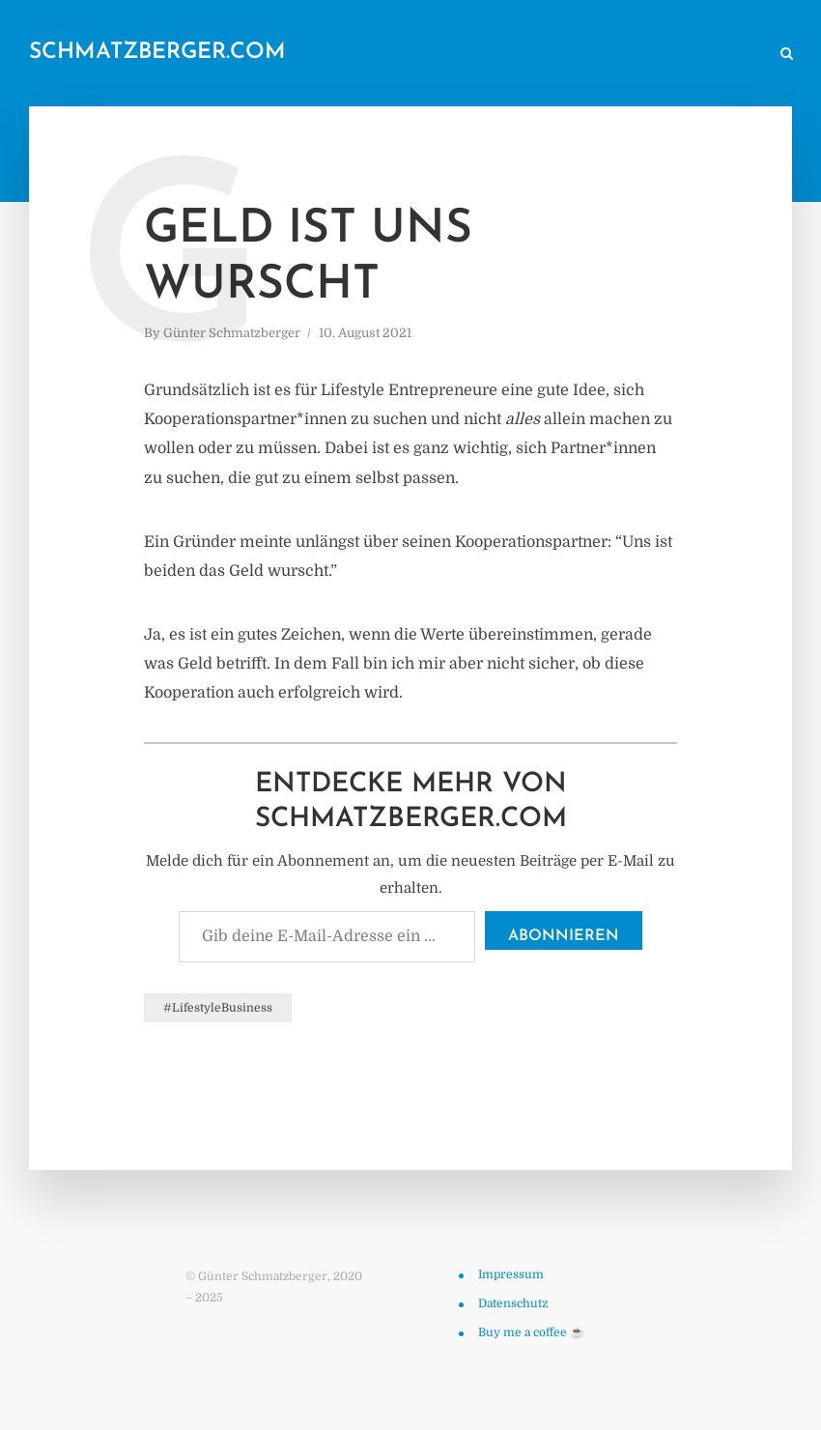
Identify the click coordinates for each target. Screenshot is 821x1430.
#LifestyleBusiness (217, 1008)
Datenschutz (513, 1303)
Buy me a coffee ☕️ (531, 1332)
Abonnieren (563, 936)
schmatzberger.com (157, 53)
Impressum (511, 1274)
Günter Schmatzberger (231, 333)
